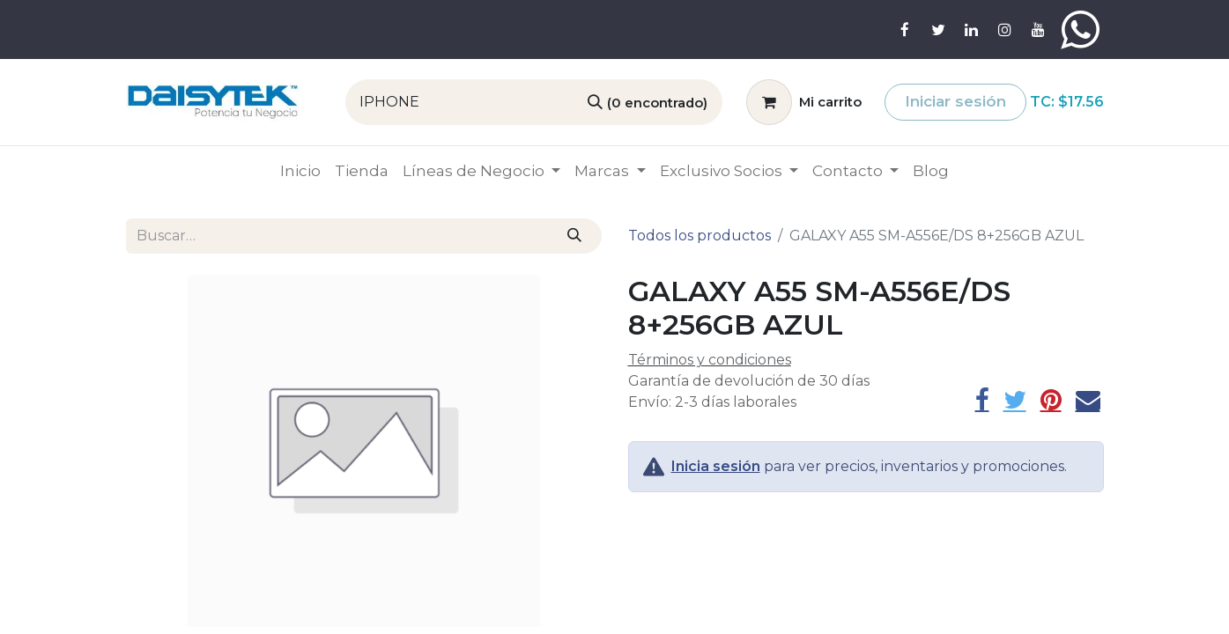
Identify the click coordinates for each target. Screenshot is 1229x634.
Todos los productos (699, 235)
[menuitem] (300, 171)
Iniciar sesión (955, 101)
